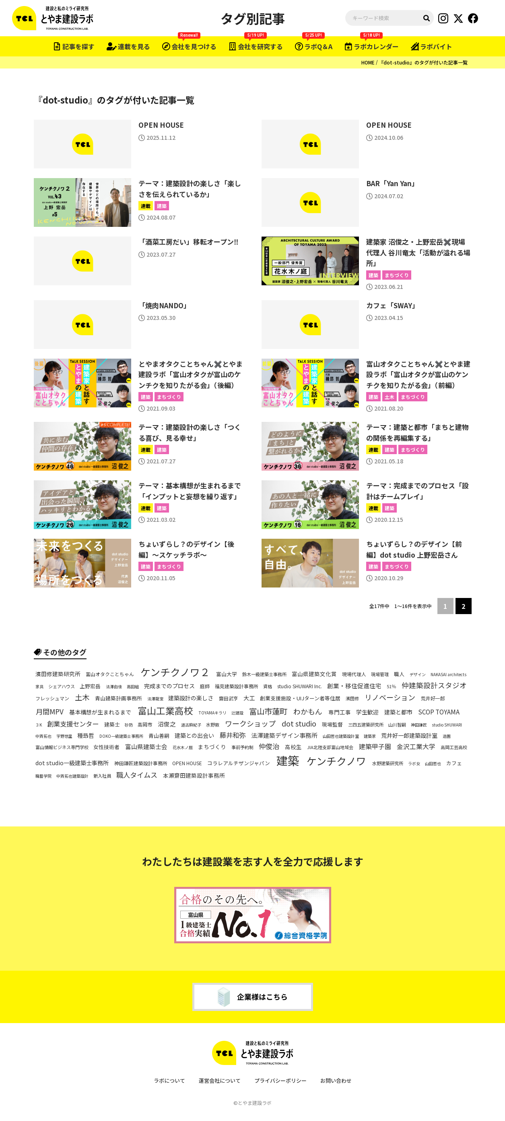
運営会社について (220, 1080)
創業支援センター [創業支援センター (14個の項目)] (73, 724)
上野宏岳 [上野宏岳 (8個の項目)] (90, 686)
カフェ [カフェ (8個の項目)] (454, 763)
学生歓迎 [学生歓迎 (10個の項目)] (367, 712)
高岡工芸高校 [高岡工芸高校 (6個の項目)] (454, 747)
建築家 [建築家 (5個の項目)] (370, 736)
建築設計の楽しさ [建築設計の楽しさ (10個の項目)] (190, 698)
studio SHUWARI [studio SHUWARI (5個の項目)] (447, 725)
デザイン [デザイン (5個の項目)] (418, 674)
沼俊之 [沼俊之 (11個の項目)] (167, 724)
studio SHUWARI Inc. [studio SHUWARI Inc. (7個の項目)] (299, 686)
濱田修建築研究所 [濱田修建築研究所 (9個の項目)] (57, 674)
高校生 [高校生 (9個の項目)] (293, 747)
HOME (368, 62)
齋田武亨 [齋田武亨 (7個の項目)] (228, 698)
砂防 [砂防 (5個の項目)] (129, 725)
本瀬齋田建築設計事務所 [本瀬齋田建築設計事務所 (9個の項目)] (194, 776)
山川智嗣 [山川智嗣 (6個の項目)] (397, 725)
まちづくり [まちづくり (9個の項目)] (212, 747)
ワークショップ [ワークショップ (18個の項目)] (250, 723)
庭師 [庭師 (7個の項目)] (205, 686)
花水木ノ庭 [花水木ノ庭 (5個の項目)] (183, 747)
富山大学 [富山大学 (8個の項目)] (226, 674)
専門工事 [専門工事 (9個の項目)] (339, 712)
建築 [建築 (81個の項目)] (287, 760)
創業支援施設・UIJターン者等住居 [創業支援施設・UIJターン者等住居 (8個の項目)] (300, 698)
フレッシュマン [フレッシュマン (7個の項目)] (52, 698)
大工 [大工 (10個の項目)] (249, 698)
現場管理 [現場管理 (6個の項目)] (380, 674)
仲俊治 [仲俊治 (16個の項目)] (269, 746)
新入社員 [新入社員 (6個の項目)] (102, 776)
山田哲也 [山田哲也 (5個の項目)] (433, 763)
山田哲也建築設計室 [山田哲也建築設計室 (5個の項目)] (341, 736)
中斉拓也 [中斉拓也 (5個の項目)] (43, 736)
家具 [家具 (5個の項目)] (39, 686)
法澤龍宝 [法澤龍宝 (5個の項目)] (155, 699)
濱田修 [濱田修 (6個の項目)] (352, 698)
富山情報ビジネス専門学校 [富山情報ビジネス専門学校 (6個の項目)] (62, 747)
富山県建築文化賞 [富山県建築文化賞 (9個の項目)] (314, 674)
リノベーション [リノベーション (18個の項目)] (390, 697)
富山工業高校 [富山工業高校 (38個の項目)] (165, 710)
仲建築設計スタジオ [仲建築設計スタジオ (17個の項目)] (434, 685)
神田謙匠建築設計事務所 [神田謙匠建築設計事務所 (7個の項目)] (140, 763)
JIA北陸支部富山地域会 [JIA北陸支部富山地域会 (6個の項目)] (330, 747)
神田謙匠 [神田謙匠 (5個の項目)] (419, 725)
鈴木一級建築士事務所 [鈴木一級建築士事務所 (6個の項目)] (264, 674)
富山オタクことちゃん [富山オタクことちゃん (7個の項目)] (110, 674)
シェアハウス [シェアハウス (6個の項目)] (61, 686)
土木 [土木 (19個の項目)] (82, 697)
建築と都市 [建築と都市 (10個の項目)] (398, 712)
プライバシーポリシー (280, 1080)
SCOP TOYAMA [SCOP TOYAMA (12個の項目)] (439, 712)
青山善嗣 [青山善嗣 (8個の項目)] (158, 735)
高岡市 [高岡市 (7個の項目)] (145, 724)
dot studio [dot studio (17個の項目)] (299, 723)
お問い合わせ (336, 1080)
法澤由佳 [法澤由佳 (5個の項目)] (114, 686)
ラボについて (169, 1080)
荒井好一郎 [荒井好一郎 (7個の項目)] (433, 698)
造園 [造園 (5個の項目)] (447, 736)
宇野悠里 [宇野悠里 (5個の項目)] (64, 736)
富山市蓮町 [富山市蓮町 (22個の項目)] (268, 711)
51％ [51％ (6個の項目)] (391, 686)
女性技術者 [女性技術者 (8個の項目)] (106, 747)
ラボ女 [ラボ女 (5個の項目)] (414, 763)
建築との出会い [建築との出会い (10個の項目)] (194, 735)
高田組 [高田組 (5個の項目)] (133, 686)
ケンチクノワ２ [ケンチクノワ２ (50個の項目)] (175, 672)
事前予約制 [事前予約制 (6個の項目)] (242, 747)
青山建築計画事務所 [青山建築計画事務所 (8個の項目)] (118, 698)
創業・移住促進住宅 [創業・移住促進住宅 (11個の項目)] (354, 686)
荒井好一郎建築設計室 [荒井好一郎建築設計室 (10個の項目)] (409, 735)
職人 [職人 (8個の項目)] (399, 674)
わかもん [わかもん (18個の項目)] (307, 711)
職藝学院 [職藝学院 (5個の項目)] (43, 776)
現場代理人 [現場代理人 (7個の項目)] (354, 674)
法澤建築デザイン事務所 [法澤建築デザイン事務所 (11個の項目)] (284, 735)
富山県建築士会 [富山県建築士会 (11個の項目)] (146, 747)
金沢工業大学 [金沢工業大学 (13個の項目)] (416, 746)
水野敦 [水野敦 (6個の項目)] (212, 725)
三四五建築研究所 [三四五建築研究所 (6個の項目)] (365, 725)
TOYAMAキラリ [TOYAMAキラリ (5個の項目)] (213, 713)
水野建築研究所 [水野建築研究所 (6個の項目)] (387, 763)
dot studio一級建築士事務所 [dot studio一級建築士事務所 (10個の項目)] (72, 763)
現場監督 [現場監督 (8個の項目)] (332, 724)
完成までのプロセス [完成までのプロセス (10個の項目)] (169, 686)
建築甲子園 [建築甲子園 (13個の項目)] (375, 746)
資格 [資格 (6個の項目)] (267, 686)
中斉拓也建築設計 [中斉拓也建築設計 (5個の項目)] (72, 776)
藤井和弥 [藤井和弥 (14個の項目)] (232, 734)
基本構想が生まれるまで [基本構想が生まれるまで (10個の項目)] (100, 712)
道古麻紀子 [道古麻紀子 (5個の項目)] (191, 725)
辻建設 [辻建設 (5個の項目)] (237, 713)
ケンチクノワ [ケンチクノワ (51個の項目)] (336, 761)
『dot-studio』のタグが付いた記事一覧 (423, 62)
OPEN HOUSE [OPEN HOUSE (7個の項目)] (187, 763)
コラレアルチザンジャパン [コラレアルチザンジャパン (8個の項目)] (238, 763)
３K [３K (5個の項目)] (38, 725)
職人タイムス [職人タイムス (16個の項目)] (136, 775)
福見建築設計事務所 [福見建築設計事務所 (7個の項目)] (236, 686)
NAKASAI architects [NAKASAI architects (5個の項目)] (448, 674)
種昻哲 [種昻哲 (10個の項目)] (85, 735)
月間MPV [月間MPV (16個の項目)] (50, 711)
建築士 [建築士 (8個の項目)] (112, 724)
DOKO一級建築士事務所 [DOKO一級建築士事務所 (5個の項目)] (121, 736)
